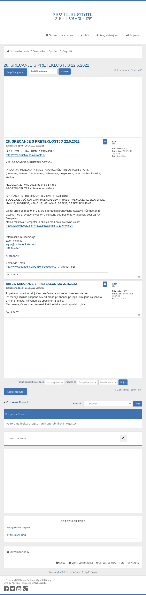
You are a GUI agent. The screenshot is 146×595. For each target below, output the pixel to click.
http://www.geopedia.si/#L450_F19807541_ (31, 266)
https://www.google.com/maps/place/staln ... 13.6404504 (39, 225)
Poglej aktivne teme (16, 534)
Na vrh (139, 277)
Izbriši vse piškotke (81, 562)
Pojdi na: (77, 403)
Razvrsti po (81, 382)
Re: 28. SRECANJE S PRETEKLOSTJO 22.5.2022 (41, 283)
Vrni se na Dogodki (17, 402)
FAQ (85, 35)
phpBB (60, 572)
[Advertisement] (73, 106)
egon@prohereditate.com (21, 244)
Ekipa (61, 562)
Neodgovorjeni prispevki (18, 527)
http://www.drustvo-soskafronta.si (25, 155)
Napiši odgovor (15, 72)
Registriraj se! (107, 35)
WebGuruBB (40, 582)
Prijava (132, 35)
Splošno (53, 51)
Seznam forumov (59, 35)
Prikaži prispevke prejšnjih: (41, 382)
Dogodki (67, 51)
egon (20, 146)
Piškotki (133, 562)
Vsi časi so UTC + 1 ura (110, 562)
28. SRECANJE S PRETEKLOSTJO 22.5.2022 (46, 65)
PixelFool (15, 582)
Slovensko (39, 51)
